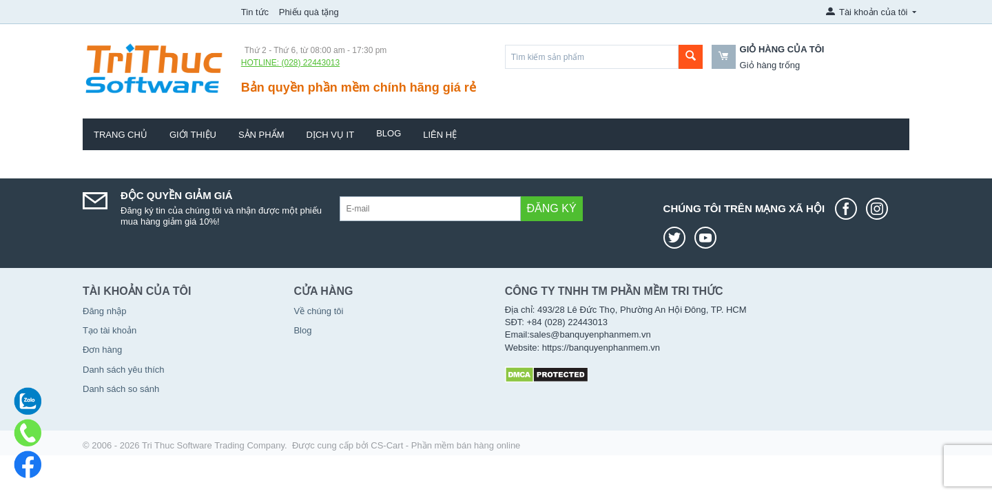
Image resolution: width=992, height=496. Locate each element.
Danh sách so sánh (121, 389)
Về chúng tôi (318, 311)
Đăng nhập (104, 311)
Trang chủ (120, 135)
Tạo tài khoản (109, 330)
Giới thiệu (192, 135)
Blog (388, 133)
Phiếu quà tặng (309, 12)
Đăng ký (552, 208)
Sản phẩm (261, 135)
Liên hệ (440, 135)
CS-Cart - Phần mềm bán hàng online (445, 445)
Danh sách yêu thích (124, 369)
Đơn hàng (102, 349)
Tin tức (255, 12)
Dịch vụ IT (331, 135)
